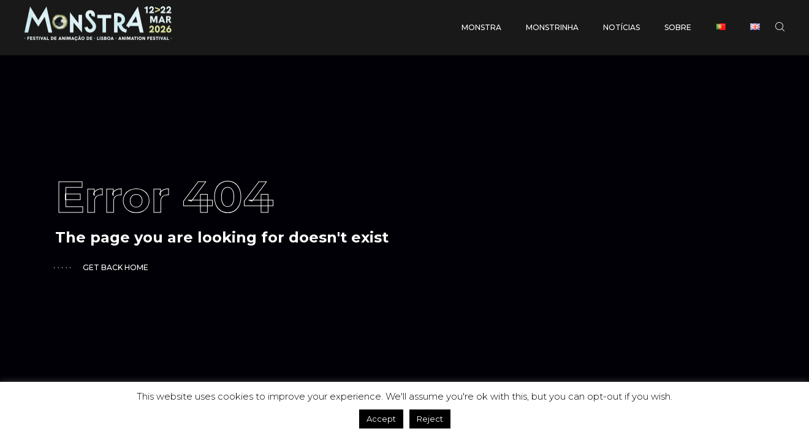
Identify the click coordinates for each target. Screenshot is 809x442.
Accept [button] (381, 419)
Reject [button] (430, 419)
